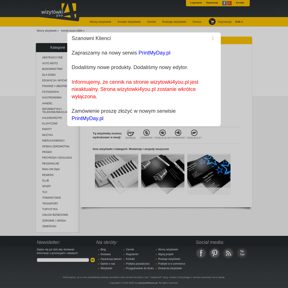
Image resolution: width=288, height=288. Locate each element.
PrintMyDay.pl (154, 53)
